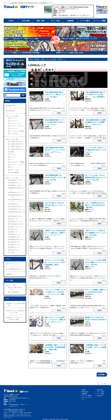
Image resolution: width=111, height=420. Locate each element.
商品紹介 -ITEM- (39, 59)
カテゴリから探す (13, 139)
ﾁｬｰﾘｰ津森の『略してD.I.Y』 (16, 288)
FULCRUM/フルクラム (16, 224)
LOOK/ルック (14, 232)
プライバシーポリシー (87, 398)
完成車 (12, 152)
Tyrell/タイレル (14, 250)
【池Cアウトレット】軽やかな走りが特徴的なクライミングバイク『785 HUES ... (95, 233)
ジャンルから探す (13, 116)
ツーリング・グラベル (16, 126)
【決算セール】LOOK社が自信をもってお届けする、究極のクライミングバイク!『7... (54, 233)
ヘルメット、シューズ (16, 164)
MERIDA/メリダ (14, 237)
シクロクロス (14, 133)
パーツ (12, 159)
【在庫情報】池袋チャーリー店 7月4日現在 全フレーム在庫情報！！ (96, 347)
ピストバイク (14, 128)
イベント (7, 259)
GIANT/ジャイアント (16, 226)
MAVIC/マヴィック (15, 234)
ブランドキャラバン (14, 264)
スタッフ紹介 (55, 21)
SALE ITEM (11, 111)
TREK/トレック (14, 247)
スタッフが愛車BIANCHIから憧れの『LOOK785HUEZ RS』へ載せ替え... (95, 205)
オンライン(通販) (100, 21)
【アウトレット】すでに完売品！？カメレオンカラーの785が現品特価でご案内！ (54, 262)
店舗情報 (70, 21)
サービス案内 (85, 21)
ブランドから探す (51, 59)
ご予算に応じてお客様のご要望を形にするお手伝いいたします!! (78, 38)
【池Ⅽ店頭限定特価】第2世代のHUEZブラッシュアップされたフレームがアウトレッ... (54, 150)
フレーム (12, 154)
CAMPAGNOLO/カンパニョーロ (17, 196)
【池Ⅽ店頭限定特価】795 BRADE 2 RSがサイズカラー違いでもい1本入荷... (55, 177)
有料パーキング (77, 15)
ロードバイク (14, 118)
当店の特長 (26, 21)
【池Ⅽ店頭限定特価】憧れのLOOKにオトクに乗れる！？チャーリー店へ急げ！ (54, 94)
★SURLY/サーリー (15, 183)
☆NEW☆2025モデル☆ (17, 146)
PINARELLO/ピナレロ (16, 239)
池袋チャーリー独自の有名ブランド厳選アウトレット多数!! (21, 38)
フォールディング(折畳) (17, 131)
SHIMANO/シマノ (15, 242)
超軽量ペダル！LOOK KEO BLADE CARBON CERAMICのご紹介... (95, 320)
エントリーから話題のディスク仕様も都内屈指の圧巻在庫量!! (22, 52)
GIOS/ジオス (14, 229)
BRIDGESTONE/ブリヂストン (17, 189)
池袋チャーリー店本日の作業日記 (16, 304)
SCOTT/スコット (15, 245)
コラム (7, 298)
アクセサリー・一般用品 (17, 162)
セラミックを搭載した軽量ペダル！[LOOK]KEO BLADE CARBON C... (95, 292)
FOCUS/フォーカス (15, 221)
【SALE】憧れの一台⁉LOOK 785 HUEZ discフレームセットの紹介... (54, 205)
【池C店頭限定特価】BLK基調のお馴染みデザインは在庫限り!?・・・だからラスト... (95, 122)
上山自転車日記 (14, 292)
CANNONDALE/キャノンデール (17, 200)
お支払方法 (100, 395)
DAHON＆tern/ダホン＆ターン (17, 213)
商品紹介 (59, 113)
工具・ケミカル (14, 170)
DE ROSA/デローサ (15, 216)
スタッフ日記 (12, 285)
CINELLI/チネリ (14, 204)
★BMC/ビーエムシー (16, 185)
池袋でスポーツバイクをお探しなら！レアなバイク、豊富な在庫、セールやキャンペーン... (54, 320)
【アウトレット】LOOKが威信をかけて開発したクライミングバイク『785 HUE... (95, 262)
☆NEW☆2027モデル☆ (17, 141)
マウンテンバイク (15, 123)
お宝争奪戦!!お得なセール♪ (16, 269)
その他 (12, 252)
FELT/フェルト (14, 219)
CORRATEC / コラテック (17, 209)
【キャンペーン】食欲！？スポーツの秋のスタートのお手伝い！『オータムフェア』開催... (54, 292)
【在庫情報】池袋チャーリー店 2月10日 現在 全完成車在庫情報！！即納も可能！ (55, 347)
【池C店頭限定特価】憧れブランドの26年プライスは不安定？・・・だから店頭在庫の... (95, 94)
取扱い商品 (41, 21)
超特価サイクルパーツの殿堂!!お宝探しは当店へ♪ (70, 52)
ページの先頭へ (103, 383)
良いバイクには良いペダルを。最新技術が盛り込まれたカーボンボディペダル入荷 (95, 177)
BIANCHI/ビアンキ (15, 192)
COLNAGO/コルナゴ (16, 206)
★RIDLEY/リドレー (16, 180)
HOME (10, 21)
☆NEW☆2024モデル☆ (17, 149)
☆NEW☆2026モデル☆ (17, 144)
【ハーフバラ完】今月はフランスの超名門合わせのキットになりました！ (95, 150)
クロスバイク (14, 121)
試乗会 (10, 274)
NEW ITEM (11, 105)
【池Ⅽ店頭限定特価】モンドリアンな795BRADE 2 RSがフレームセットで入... (54, 122)
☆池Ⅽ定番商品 (14, 172)
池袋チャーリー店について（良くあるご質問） (15, 318)
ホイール (12, 157)
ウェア (12, 167)
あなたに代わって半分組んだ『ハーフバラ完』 (16, 311)
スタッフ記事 (9, 280)
